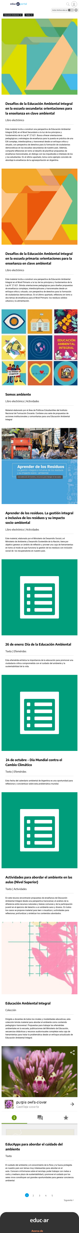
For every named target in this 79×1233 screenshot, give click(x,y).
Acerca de (37, 1230)
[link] (74, 4)
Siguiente (69, 1200)
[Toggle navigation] (2, 1)
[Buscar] (68, 4)
